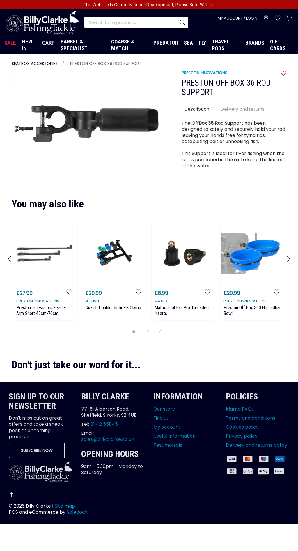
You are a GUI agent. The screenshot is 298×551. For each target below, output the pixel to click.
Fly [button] (202, 42)
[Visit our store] (266, 18)
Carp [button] (48, 42)
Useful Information (174, 436)
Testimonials (167, 445)
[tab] (133, 331)
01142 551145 (104, 424)
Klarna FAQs (240, 409)
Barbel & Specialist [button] (74, 44)
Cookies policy (242, 427)
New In (27, 44)
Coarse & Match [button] (122, 44)
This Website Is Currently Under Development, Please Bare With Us (149, 5)
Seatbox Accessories (35, 63)
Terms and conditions (250, 418)
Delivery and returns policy (256, 445)
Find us (161, 418)
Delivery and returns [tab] (243, 109)
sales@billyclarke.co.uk (107, 439)
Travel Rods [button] (221, 44)
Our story (164, 409)
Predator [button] (165, 42)
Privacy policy (242, 436)
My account (166, 427)
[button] (278, 18)
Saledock (77, 512)
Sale (10, 42)
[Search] (136, 22)
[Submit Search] (182, 22)
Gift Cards (277, 44)
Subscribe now (37, 450)
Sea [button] (188, 42)
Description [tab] (197, 109)
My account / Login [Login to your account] (237, 18)
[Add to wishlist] (69, 291)
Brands (254, 42)
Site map (65, 506)
